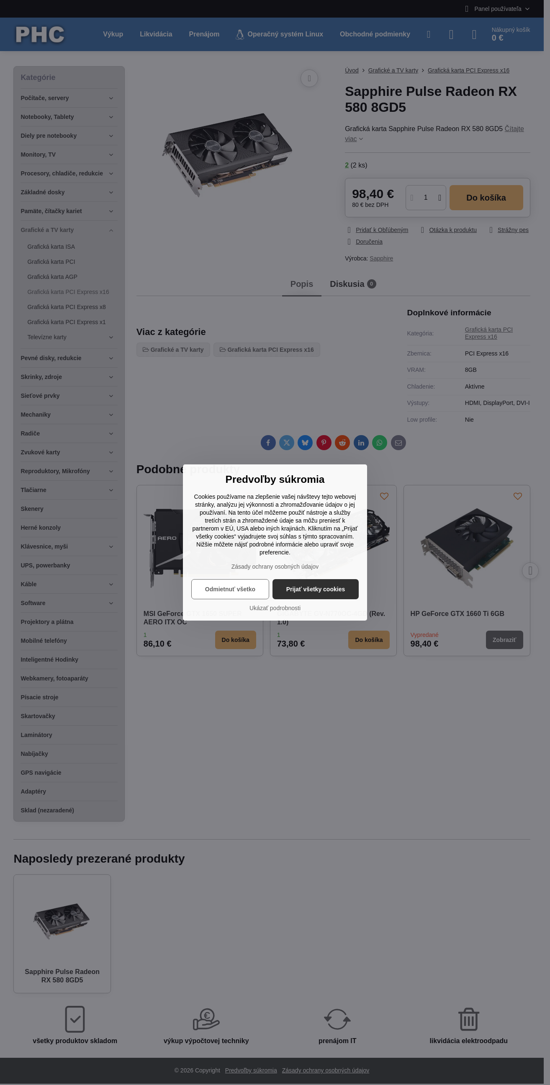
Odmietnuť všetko (230, 589)
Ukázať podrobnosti (275, 608)
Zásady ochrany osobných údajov (275, 566)
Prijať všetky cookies (315, 589)
